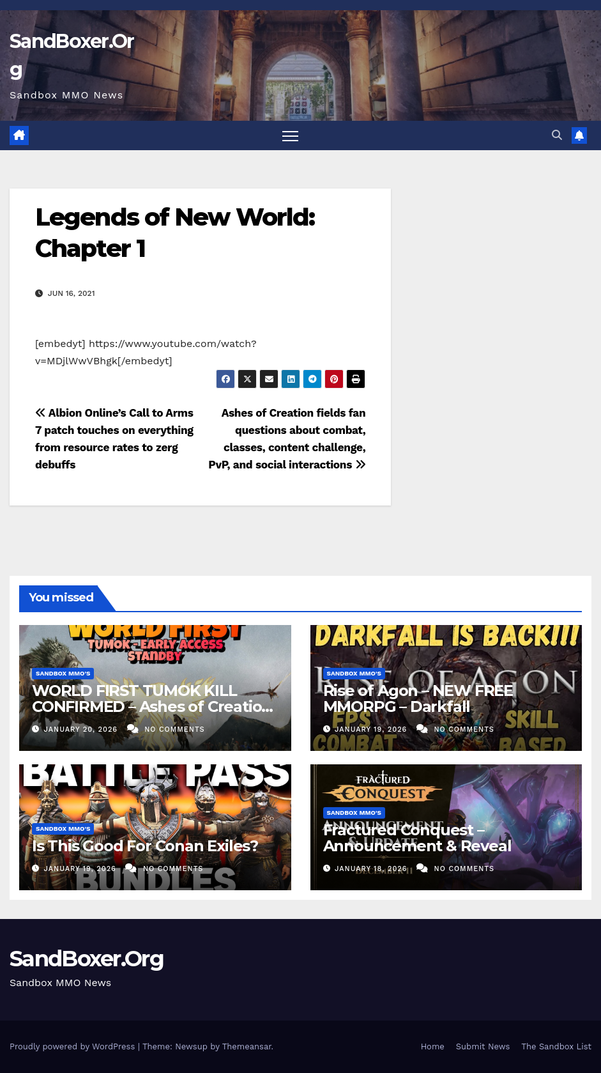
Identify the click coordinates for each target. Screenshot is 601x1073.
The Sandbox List (556, 1046)
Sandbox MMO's (63, 673)
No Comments (174, 729)
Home (433, 1046)
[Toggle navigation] (290, 136)
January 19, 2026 (372, 729)
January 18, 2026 (372, 869)
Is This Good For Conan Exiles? (145, 846)
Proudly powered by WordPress (74, 1046)
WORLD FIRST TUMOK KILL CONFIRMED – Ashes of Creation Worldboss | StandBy (151, 706)
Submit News (483, 1046)
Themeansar (246, 1046)
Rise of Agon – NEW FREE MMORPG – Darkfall (418, 698)
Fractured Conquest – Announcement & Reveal (417, 838)
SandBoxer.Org (87, 958)
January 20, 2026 (82, 729)
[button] (557, 135)
